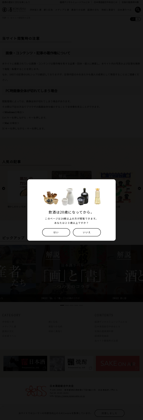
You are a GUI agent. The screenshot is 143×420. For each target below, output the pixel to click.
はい (56, 232)
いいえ (87, 232)
